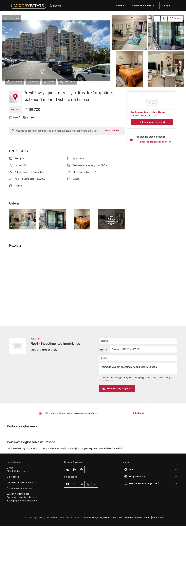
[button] (152, 169)
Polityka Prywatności (101, 517)
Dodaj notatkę (112, 130)
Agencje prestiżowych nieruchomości (102, 448)
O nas (10, 467)
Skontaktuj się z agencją (117, 388)
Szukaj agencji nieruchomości (22, 500)
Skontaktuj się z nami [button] (17, 471)
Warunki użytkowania (154, 377)
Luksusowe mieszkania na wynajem (60, 448)
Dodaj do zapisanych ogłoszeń (155, 142)
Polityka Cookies (143, 517)
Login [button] (167, 5)
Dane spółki (157, 517)
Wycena (120, 5)
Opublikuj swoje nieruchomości (22, 482)
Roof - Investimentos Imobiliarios (148, 112)
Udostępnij (138, 413)
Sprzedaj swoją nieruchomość (22, 497)
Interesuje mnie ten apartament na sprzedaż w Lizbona (138, 368)
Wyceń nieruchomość (18, 493)
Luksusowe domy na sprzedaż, (23, 448)
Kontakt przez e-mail (152, 122)
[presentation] (14, 82)
